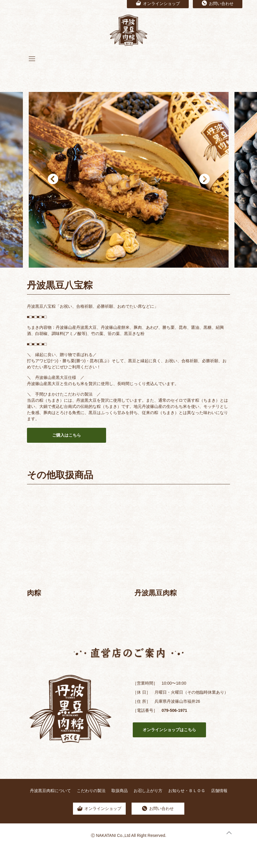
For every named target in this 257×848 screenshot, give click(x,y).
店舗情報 (219, 790)
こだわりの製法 (91, 790)
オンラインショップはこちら (169, 729)
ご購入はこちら (66, 435)
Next (204, 180)
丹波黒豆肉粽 (156, 593)
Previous (53, 180)
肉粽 (34, 593)
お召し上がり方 (148, 790)
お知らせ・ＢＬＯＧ (186, 790)
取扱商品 (119, 790)
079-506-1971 (174, 710)
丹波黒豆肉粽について (50, 790)
